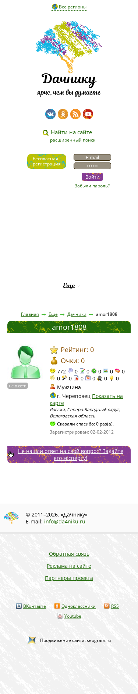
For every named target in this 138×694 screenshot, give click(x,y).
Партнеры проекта (69, 577)
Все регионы (72, 7)
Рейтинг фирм (69, 273)
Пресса (69, 235)
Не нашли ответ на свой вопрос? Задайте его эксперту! (70, 454)
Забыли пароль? (92, 186)
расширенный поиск (72, 140)
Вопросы (69, 248)
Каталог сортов (69, 260)
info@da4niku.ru (64, 521)
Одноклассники (78, 606)
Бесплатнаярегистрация (47, 161)
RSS (115, 606)
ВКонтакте (34, 606)
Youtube (72, 616)
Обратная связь (69, 553)
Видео (69, 210)
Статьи (69, 223)
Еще (69, 285)
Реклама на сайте (69, 565)
